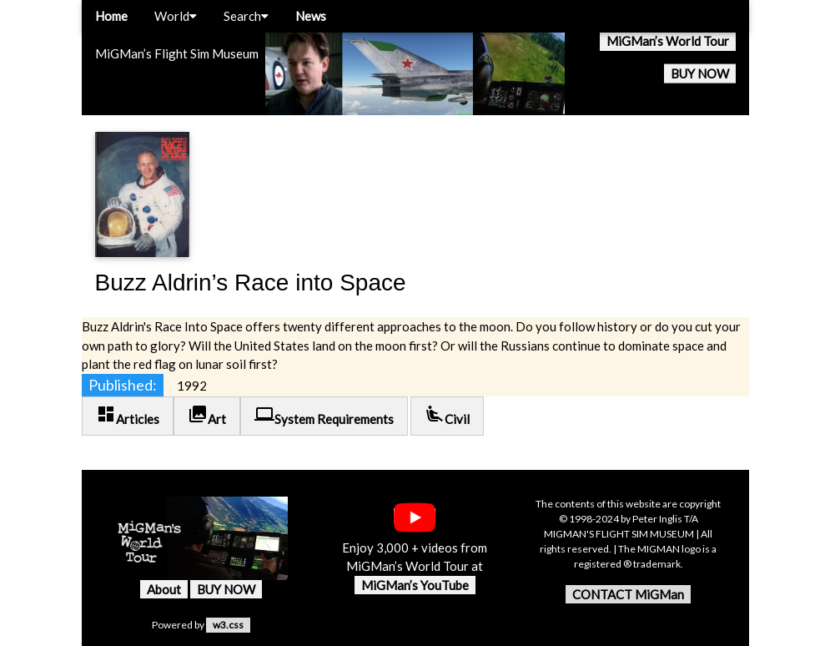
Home (111, 15)
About (164, 589)
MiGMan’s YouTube (415, 585)
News (310, 15)
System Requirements (324, 415)
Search (246, 15)
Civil (447, 415)
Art (207, 415)
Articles (127, 415)
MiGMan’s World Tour (667, 40)
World (175, 15)
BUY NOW (700, 73)
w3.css (228, 624)
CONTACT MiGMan (628, 594)
